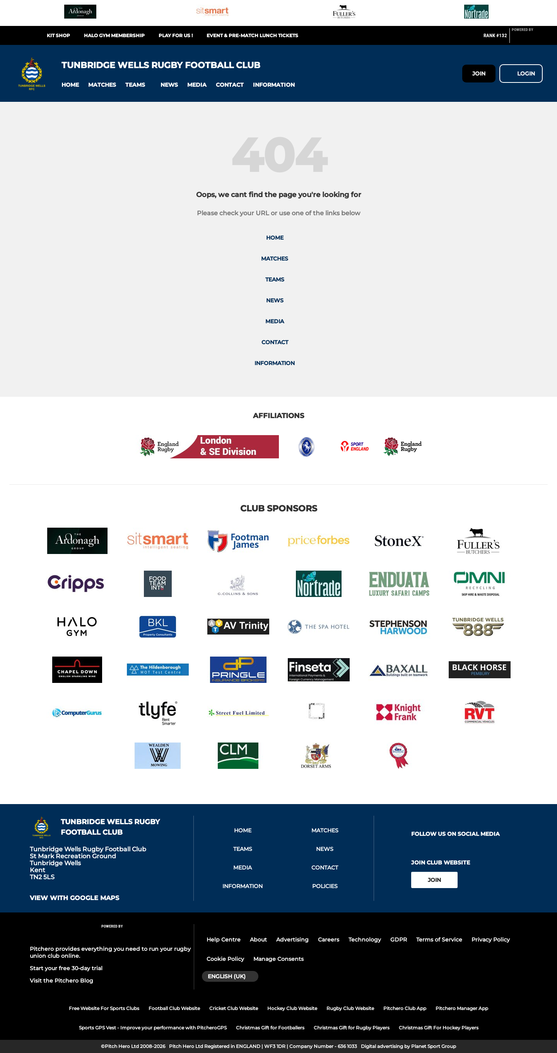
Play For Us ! (176, 35)
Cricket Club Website (233, 1008)
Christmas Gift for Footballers (270, 1028)
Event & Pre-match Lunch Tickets (252, 35)
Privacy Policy (491, 939)
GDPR (398, 939)
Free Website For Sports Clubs (104, 1008)
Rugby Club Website (350, 1008)
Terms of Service (439, 939)
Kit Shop (58, 35)
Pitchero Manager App (462, 1008)
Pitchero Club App (404, 1008)
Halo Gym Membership (114, 35)
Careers (328, 939)
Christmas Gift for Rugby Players (352, 1028)
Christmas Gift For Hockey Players (438, 1028)
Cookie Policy (225, 958)
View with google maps (74, 898)
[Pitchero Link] (527, 38)
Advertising (292, 939)
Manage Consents (278, 958)
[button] (70, 85)
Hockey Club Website (292, 1008)
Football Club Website (174, 1008)
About (258, 939)
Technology (365, 939)
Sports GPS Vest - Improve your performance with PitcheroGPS (153, 1028)
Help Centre (224, 939)
